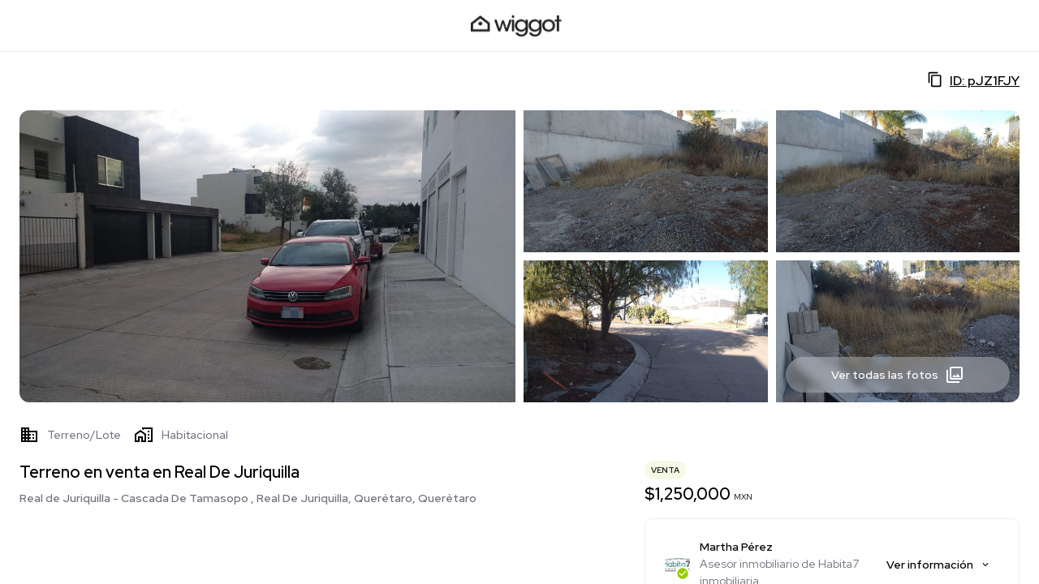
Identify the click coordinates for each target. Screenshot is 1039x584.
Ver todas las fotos (897, 374)
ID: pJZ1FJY (973, 80)
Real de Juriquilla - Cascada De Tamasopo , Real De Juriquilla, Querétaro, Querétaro (247, 498)
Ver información (938, 564)
